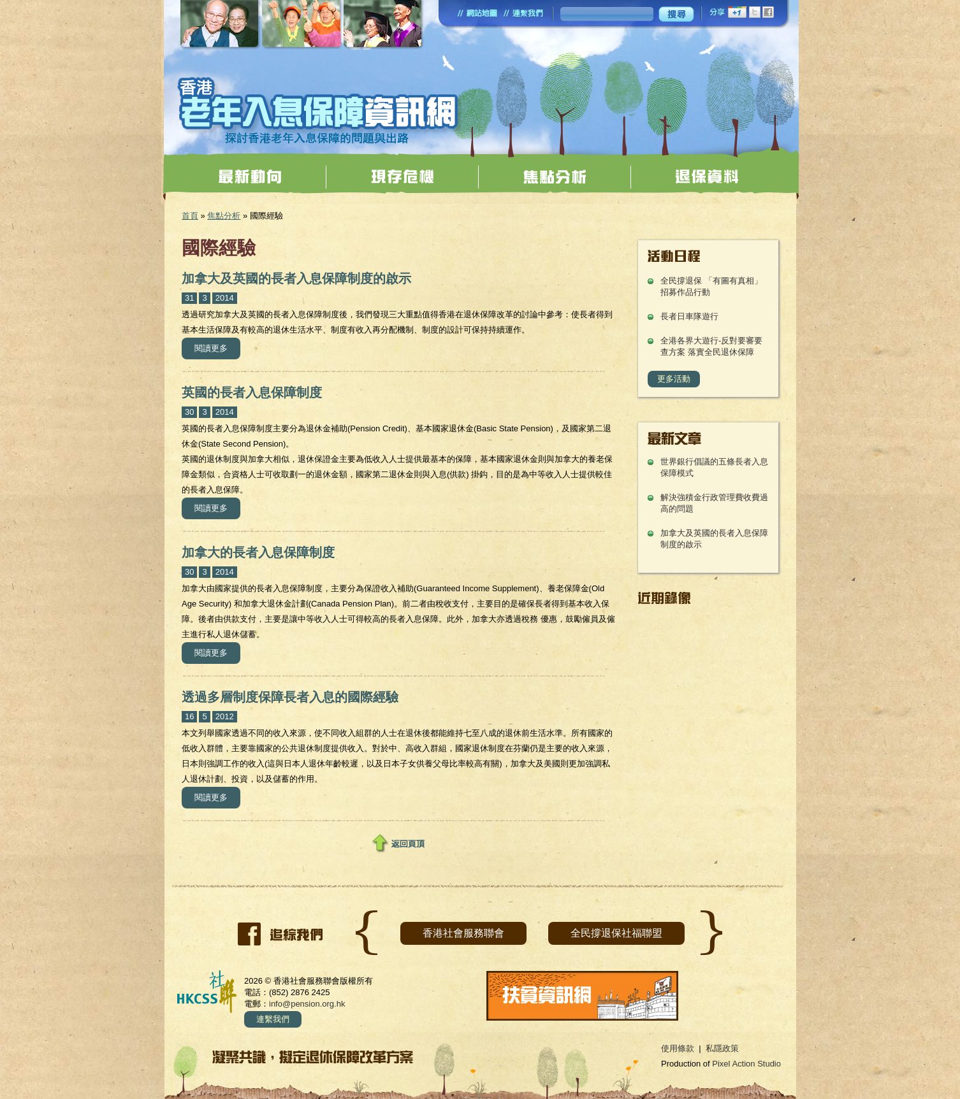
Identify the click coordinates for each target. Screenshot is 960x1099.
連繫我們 (272, 1019)
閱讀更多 (217, 347)
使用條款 (677, 1048)
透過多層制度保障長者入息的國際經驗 (290, 697)
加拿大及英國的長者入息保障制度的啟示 (296, 278)
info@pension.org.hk (307, 1004)
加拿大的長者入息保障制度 (258, 552)
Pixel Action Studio (746, 1063)
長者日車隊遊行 (689, 316)
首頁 (190, 215)
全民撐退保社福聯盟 (616, 933)
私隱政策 (722, 1048)
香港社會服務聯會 (463, 933)
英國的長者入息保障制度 (252, 392)
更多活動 (673, 379)
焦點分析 (223, 215)
